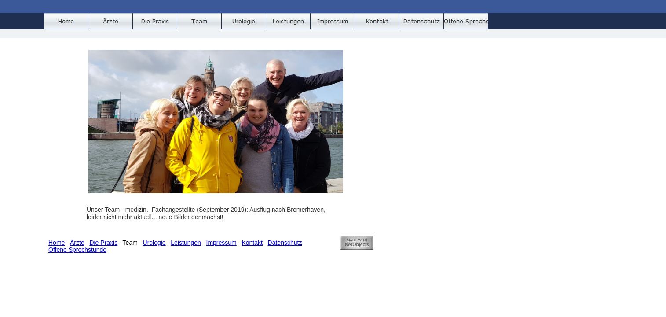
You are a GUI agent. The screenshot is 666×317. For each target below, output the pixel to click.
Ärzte (77, 242)
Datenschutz (285, 242)
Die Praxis (103, 242)
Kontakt (252, 242)
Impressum (221, 242)
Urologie (154, 242)
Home (56, 242)
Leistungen (186, 242)
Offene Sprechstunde (77, 249)
